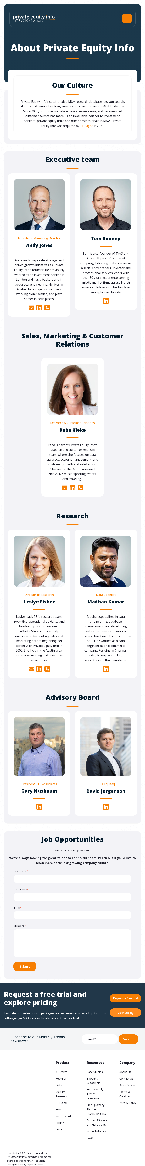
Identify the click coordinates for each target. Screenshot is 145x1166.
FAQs (90, 1138)
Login (59, 1129)
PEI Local (61, 1103)
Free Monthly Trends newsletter (95, 1094)
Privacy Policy (127, 1103)
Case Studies (95, 1072)
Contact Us (126, 1078)
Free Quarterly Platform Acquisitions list (96, 1109)
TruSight (86, 126)
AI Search (61, 1072)
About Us (125, 1072)
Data (59, 1085)
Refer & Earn (127, 1085)
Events (60, 1109)
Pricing (60, 1122)
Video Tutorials (96, 1131)
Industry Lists (64, 1116)
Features (61, 1078)
